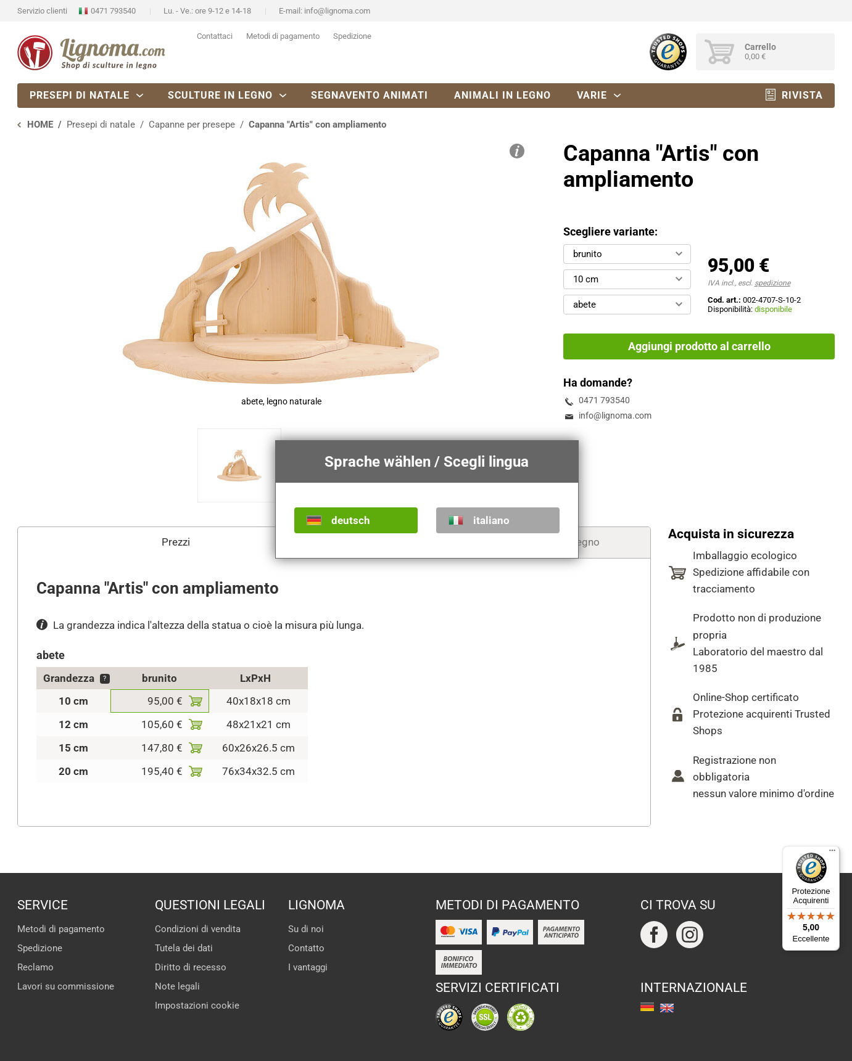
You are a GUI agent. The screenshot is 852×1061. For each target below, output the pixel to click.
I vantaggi (308, 967)
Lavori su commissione (65, 986)
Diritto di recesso (190, 967)
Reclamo (35, 967)
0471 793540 (113, 10)
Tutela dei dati (184, 948)
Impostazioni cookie (197, 1005)
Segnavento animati (369, 95)
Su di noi (306, 929)
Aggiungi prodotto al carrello (699, 346)
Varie (592, 95)
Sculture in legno (220, 95)
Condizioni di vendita (198, 929)
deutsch (350, 520)
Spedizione (352, 36)
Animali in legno (502, 95)
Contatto (306, 948)
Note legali (177, 986)
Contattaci (215, 36)
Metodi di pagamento (283, 36)
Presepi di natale (80, 95)
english (667, 1008)
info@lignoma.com (337, 10)
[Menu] (832, 853)
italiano (491, 520)
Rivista (802, 95)
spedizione (772, 283)
